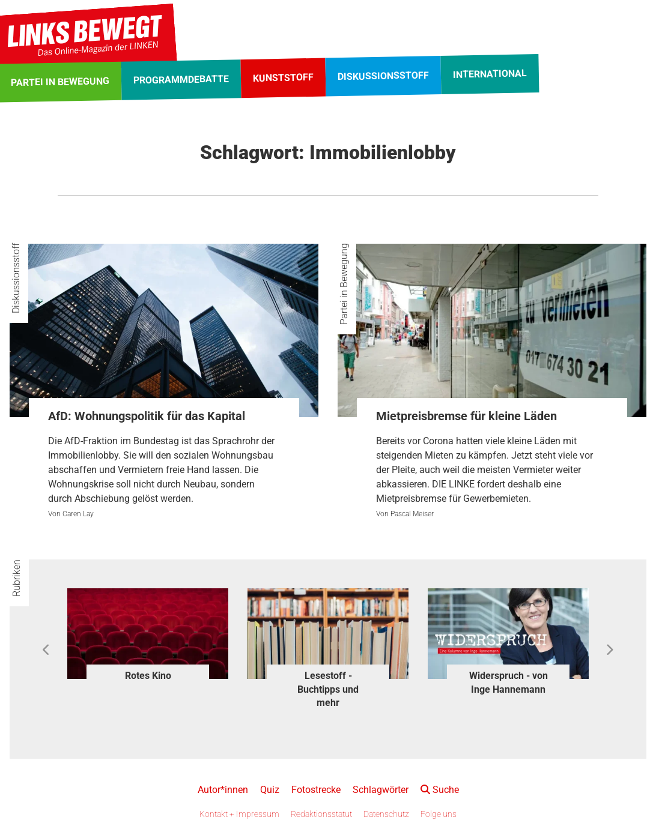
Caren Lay (78, 514)
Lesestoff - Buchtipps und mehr (328, 689)
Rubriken (16, 578)
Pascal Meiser (412, 514)
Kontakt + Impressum (239, 814)
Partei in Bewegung (344, 284)
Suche (440, 789)
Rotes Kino (148, 675)
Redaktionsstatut (321, 814)
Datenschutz (386, 814)
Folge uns (439, 814)
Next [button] (609, 650)
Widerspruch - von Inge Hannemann (508, 682)
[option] (148, 637)
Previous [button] (46, 650)
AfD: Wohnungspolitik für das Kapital (146, 416)
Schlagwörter (380, 789)
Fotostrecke (316, 789)
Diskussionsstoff (16, 278)
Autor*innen (223, 789)
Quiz (269, 789)
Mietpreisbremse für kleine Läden (466, 416)
